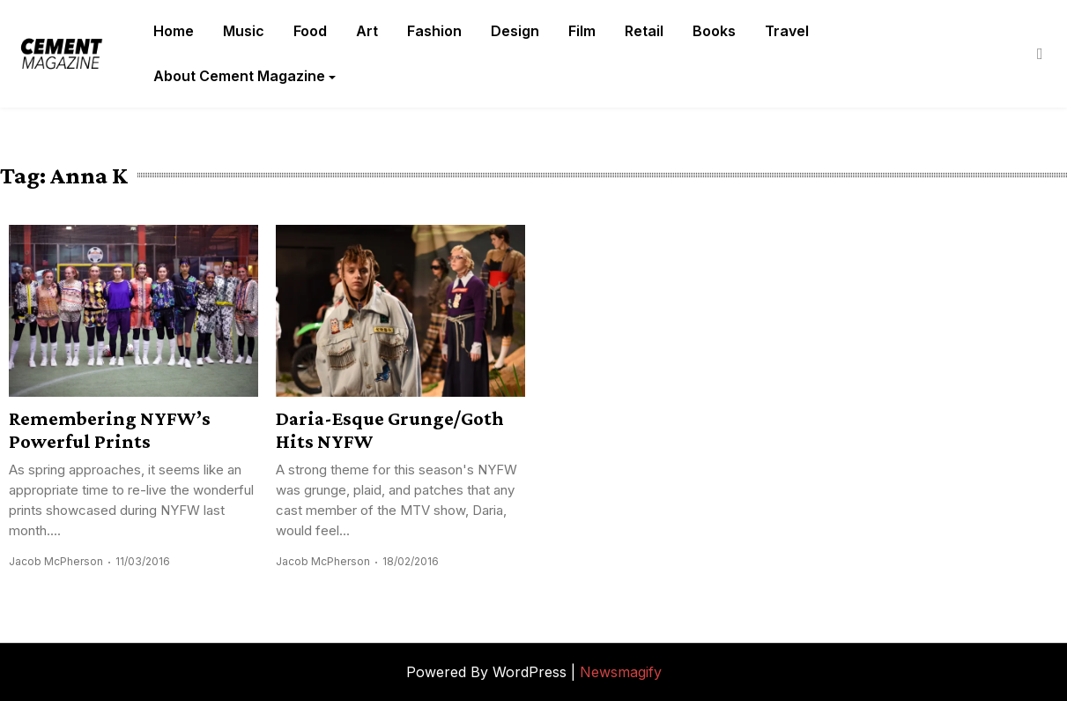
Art (367, 31)
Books (714, 31)
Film (582, 31)
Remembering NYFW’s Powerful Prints (110, 429)
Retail (644, 31)
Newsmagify (621, 672)
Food (310, 31)
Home (173, 31)
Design (515, 31)
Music (243, 31)
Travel (787, 31)
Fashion (434, 31)
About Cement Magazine (239, 76)
